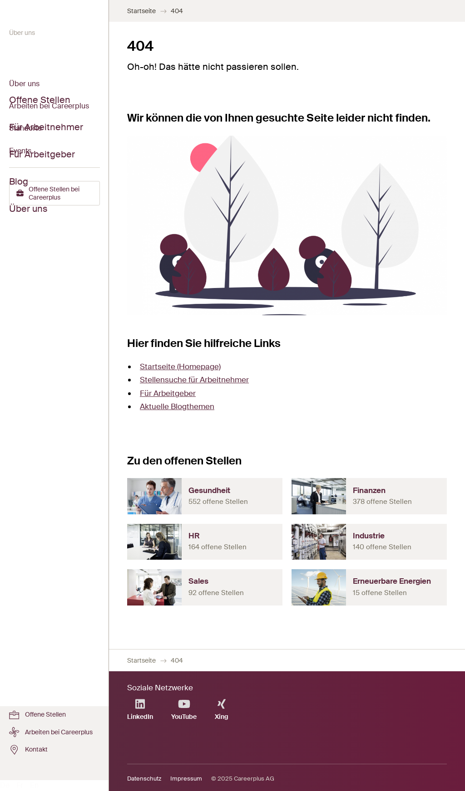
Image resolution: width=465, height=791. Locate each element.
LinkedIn (140, 709)
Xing (221, 709)
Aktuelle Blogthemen (177, 406)
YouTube (184, 709)
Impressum (186, 778)
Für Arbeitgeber (168, 393)
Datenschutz (144, 778)
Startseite (141, 11)
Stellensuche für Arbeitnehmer (194, 380)
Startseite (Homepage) (180, 366)
